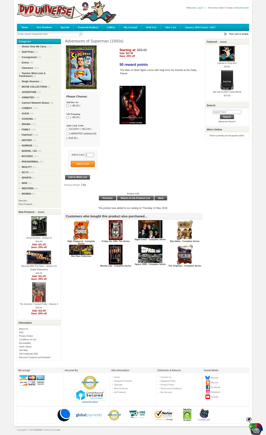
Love (58, 430)
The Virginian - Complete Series (184, 266)
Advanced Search (227, 121)
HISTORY (27, 140)
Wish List (151, 27)
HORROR (27, 145)
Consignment (29, 57)
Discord (214, 382)
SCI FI (25, 172)
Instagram (215, 392)
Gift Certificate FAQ (28, 354)
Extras (25, 62)
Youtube (215, 397)
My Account (130, 27)
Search (211, 105)
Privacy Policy (167, 384)
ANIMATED (28, 97)
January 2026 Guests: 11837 (200, 27)
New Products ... (26, 204)
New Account (242, 8)
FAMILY (26, 129)
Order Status (25, 346)
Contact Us (166, 377)
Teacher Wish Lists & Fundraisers (32, 74)
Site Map (23, 350)
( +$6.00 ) (74, 105)
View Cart (170, 27)
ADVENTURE (29, 92)
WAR (24, 183)
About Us (23, 329)
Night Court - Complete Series (150, 239)
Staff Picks (28, 52)
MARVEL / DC (29, 151)
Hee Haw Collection (81, 256)
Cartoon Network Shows (35, 102)
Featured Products (88, 27)
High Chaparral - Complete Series (81, 242)
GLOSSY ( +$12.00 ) (80, 129)
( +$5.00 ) (74, 117)
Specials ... (23, 200)
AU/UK (25, 113)
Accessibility (25, 343)
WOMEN (26, 193)
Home (24, 27)
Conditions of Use (27, 339)
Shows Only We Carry (34, 46)
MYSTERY (27, 156)
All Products (120, 392)
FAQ (21, 332)
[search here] (227, 112)
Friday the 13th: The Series (116, 241)
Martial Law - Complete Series (115, 266)
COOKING (27, 119)
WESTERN (28, 188)
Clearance (27, 68)
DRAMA (26, 124)
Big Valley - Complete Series (185, 241)
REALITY (27, 167)
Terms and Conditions (171, 388)
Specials (65, 27)
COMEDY (27, 108)
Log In (200, 8)
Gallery (111, 27)
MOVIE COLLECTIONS (34, 86)
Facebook (215, 387)
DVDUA (38, 430)
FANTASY (27, 135)
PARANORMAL (30, 161)
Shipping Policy (168, 381)
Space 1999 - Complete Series (150, 264)
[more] (40, 212)
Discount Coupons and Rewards (34, 357)
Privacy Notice (26, 336)
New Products (44, 27)
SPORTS (26, 177)
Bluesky (214, 378)
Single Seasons (30, 81)
